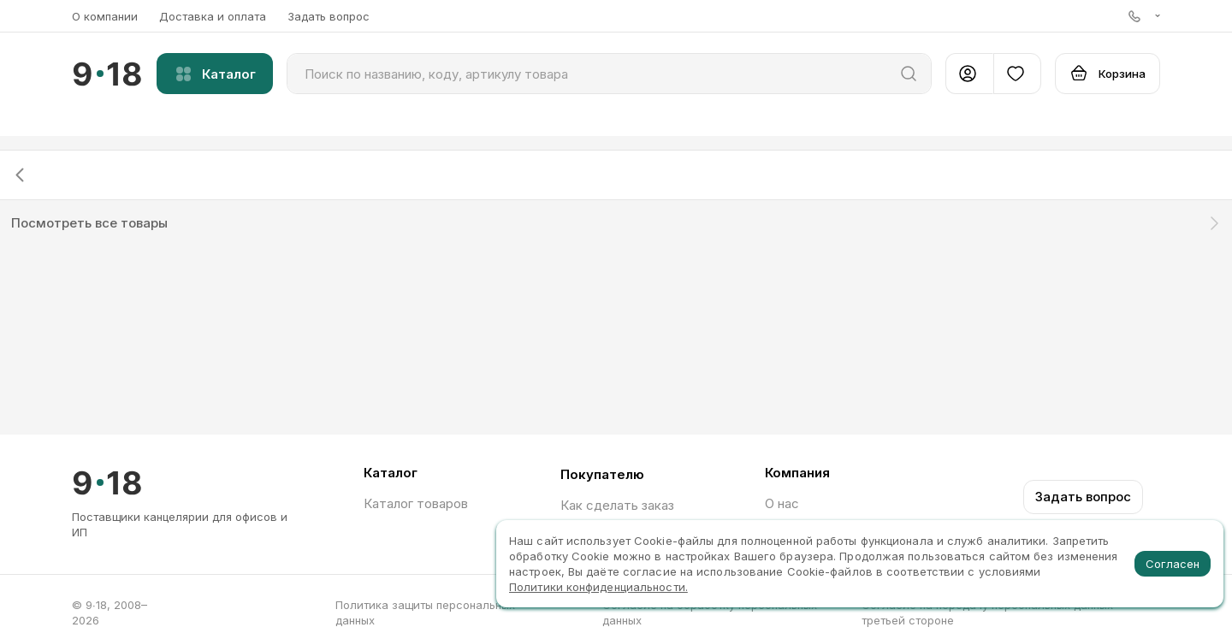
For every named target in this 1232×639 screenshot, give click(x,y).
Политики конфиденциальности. (598, 587)
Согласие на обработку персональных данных (709, 612)
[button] (1144, 15)
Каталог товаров (416, 503)
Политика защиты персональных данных (425, 612)
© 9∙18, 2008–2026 (109, 612)
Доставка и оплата (212, 16)
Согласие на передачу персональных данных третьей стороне (987, 612)
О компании (105, 16)
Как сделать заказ (617, 505)
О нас (782, 503)
